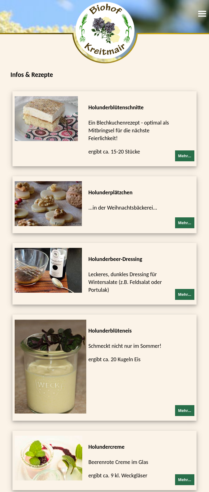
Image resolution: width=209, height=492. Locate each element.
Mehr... (184, 156)
